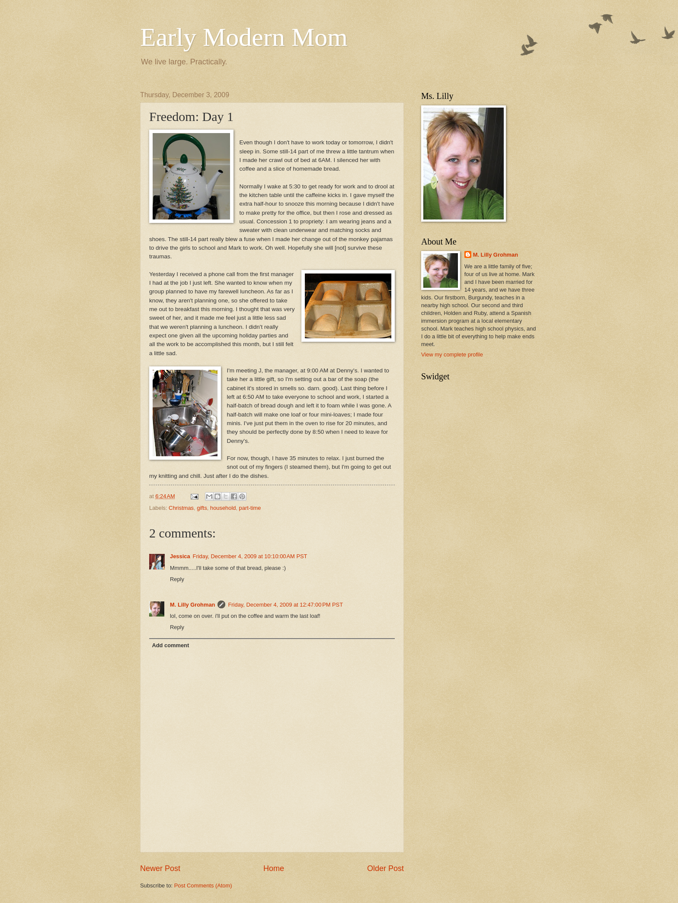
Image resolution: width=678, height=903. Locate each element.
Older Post (385, 868)
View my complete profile (452, 354)
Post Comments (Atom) (203, 885)
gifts (202, 508)
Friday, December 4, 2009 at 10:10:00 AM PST (250, 556)
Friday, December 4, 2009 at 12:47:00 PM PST (285, 604)
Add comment (170, 645)
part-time (250, 508)
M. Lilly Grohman (192, 604)
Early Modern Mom (244, 37)
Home (273, 868)
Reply (177, 579)
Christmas (181, 508)
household (223, 508)
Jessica (180, 556)
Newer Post (160, 868)
